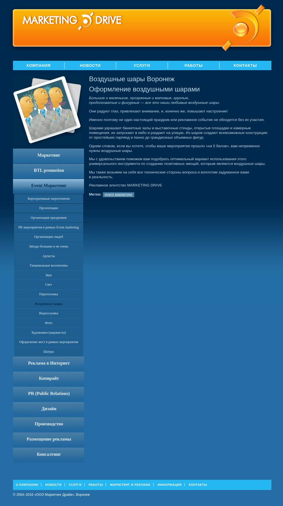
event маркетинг (119, 194)
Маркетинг (48, 155)
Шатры (48, 352)
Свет (48, 284)
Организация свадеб (48, 237)
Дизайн (48, 408)
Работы (194, 65)
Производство (49, 423)
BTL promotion (49, 170)
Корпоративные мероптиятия (49, 199)
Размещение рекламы (49, 439)
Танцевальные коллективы (49, 265)
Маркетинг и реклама (130, 484)
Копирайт (49, 378)
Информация (170, 484)
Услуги (142, 65)
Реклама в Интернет (49, 363)
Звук (48, 275)
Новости (90, 65)
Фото (49, 323)
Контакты (245, 65)
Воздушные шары (48, 304)
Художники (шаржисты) (48, 332)
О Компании (27, 484)
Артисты (48, 256)
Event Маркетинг (49, 185)
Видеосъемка (48, 313)
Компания (39, 65)
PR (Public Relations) (49, 393)
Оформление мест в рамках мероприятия (48, 342)
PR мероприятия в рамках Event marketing (49, 227)
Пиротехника (48, 294)
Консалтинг (49, 454)
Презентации (48, 208)
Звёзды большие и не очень (48, 246)
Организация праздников (49, 218)
